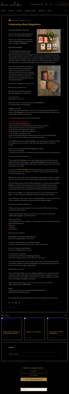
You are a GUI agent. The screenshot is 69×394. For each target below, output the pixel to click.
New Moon (11, 10)
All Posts (3, 10)
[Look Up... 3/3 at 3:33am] (34, 323)
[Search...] (33, 389)
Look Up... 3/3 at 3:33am (33, 332)
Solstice (49, 10)
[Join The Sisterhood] (34, 379)
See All (66, 315)
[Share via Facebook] (9, 302)
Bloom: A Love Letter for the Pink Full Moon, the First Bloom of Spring (11, 332)
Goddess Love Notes (30, 10)
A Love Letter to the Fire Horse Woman (56, 332)
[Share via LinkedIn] (16, 302)
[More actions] (60, 20)
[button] (65, 10)
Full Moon (19, 10)
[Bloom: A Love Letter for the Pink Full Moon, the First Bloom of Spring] (12, 323)
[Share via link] (19, 302)
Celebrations (41, 10)
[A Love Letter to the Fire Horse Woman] (57, 323)
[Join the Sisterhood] (62, 4)
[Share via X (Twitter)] (12, 302)
